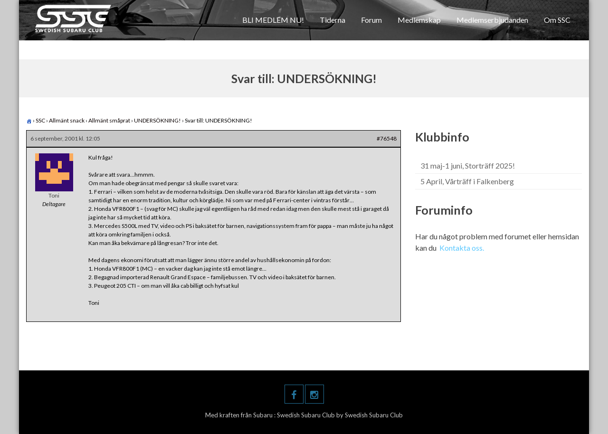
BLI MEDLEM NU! (273, 19)
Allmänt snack (67, 120)
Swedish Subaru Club (306, 415)
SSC (40, 120)
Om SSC (557, 19)
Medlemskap (419, 19)
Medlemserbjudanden (492, 19)
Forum (371, 19)
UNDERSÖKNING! (157, 120)
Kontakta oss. (461, 247)
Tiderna (332, 19)
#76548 (387, 138)
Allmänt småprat (109, 120)
